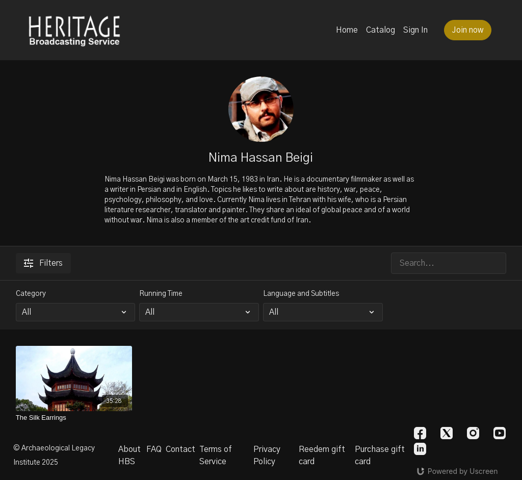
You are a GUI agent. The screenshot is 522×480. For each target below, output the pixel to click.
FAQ (154, 449)
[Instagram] (473, 433)
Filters (43, 263)
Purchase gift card (380, 455)
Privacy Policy (266, 455)
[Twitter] (446, 433)
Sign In (415, 30)
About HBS (129, 455)
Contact (180, 449)
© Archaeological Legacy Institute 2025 (54, 455)
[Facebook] (420, 433)
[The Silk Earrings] (74, 418)
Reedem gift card (322, 455)
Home (347, 30)
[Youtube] (499, 433)
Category (31, 293)
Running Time (160, 293)
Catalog (380, 30)
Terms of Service (215, 455)
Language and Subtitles (301, 293)
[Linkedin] (420, 449)
